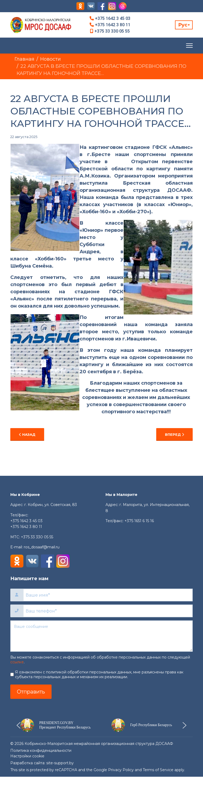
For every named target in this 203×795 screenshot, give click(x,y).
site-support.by (60, 763)
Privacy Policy (121, 769)
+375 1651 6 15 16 (139, 520)
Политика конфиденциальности (40, 750)
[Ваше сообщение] (101, 636)
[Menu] (189, 46)
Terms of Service (158, 769)
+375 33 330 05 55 (112, 31)
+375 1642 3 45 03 (112, 18)
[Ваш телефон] (108, 611)
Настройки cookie (27, 756)
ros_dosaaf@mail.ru (41, 547)
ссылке (17, 662)
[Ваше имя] (108, 595)
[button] (55, 725)
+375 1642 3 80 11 (112, 24)
